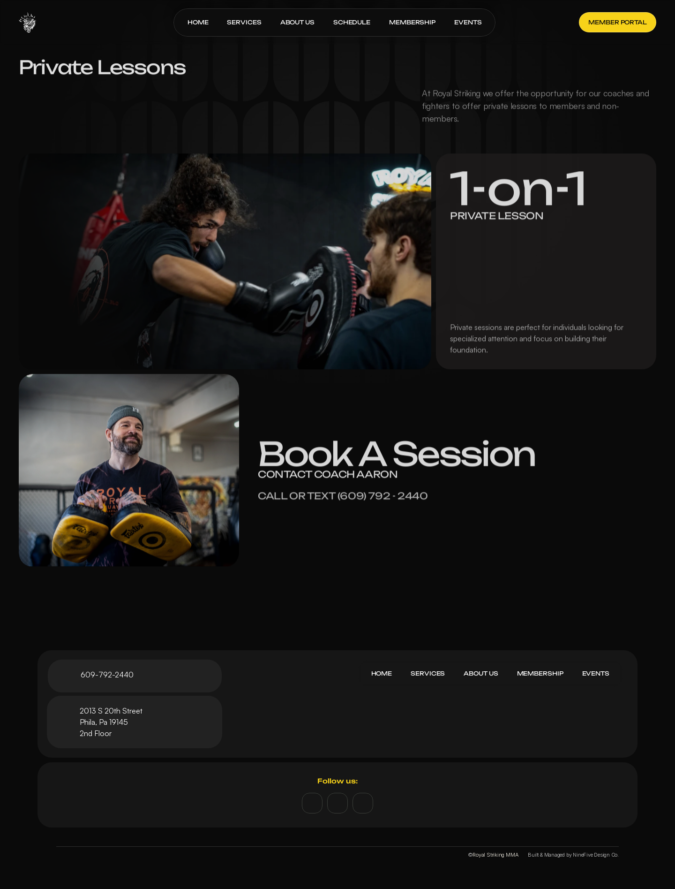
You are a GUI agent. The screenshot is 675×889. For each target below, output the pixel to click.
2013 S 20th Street (111, 710)
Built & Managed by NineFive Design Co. (573, 854)
